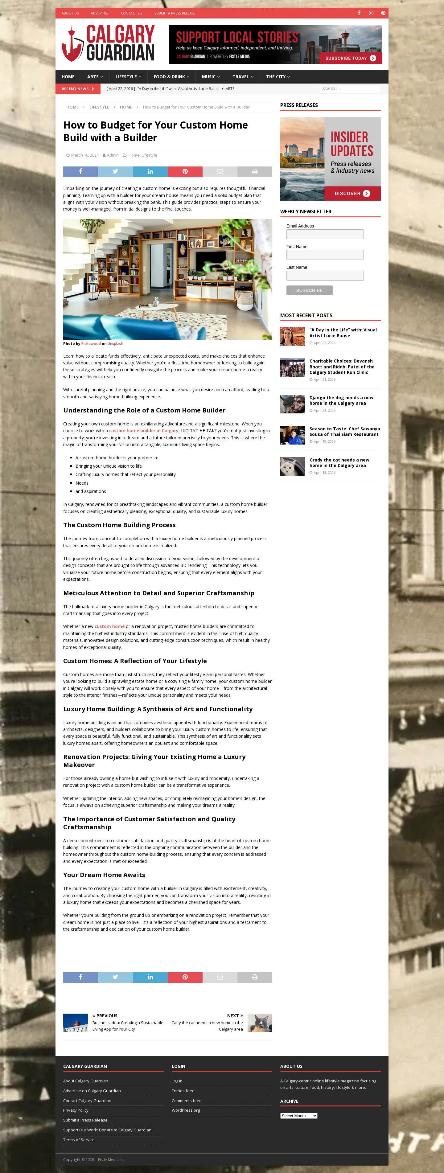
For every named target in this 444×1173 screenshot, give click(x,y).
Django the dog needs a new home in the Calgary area (341, 400)
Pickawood (91, 343)
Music (209, 77)
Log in (177, 1081)
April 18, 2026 (324, 472)
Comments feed (187, 1100)
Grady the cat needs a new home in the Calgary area (339, 462)
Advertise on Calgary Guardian (92, 1090)
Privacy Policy (75, 1110)
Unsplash (115, 343)
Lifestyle (126, 77)
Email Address (300, 226)
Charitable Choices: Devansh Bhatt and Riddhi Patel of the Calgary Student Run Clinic (342, 366)
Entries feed (183, 1090)
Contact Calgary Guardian (87, 1100)
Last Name (296, 267)
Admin (113, 155)
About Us (70, 13)
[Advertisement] (326, 582)
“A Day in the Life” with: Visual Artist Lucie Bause (343, 332)
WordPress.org (186, 1110)
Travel (240, 77)
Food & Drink (169, 77)
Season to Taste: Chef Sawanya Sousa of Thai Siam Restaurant (345, 431)
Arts (93, 77)
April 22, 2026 (324, 342)
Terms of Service (79, 1139)
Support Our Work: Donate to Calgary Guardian (107, 1130)
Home (68, 77)
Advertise (100, 13)
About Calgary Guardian (85, 1081)
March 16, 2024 (85, 155)
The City (276, 77)
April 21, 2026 (324, 379)
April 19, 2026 (324, 441)
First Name (296, 246)
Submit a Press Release (174, 13)
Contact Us (131, 13)
